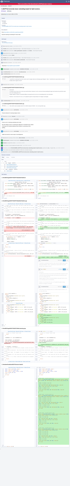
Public (10, 11)
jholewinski (22, 59)
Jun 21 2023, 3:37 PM (17, 46)
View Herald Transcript (26, 48)
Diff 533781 (16, 109)
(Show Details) (22, 137)
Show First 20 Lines (12, 180)
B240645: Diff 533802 (24, 140)
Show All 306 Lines (18, 361)
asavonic (25, 50)
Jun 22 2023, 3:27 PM (30, 137)
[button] (69, 1)
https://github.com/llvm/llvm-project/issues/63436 (13, 32)
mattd (15, 50)
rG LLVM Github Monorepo (7, 42)
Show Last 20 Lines (26, 361)
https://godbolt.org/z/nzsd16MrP (13, 65)
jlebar (5, 22)
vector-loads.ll (9, 170)
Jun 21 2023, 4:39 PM (31, 71)
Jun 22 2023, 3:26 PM (24, 131)
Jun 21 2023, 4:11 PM (34, 69)
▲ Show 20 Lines (11, 243)
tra (6, 14)
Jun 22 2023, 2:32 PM (20, 116)
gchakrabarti (19, 50)
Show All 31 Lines (19, 303)
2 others (30, 50)
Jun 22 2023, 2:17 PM (24, 109)
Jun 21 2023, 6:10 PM (19, 84)
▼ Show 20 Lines (27, 180)
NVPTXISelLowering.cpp (11, 167)
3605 (4, 79)
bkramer (5, 23)
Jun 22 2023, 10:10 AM (25, 100)
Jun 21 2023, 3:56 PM (22, 53)
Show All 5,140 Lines (19, 331)
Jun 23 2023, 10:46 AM (60, 147)
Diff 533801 (16, 119)
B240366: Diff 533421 (24, 69)
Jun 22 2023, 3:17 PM (24, 119)
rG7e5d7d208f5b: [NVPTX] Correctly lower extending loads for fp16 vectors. (17, 26)
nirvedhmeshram (7, 71)
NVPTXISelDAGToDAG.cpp (12, 166)
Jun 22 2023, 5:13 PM (34, 140)
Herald (4, 48)
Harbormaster (6, 69)
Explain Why (52, 147)
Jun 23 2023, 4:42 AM (20, 142)
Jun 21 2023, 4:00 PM (17, 62)
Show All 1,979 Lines (19, 243)
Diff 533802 (16, 131)
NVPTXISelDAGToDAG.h (12, 164)
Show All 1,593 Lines (19, 203)
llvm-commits (17, 59)
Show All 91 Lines (19, 180)
